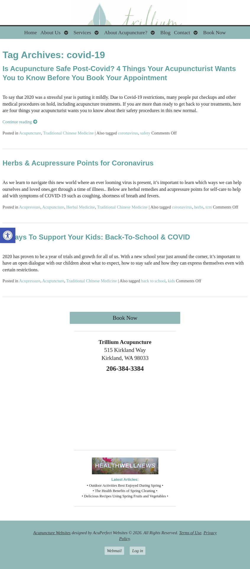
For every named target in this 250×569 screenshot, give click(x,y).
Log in (137, 550)
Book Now (214, 32)
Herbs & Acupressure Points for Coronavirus (77, 163)
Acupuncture (30, 133)
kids (171, 280)
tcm (208, 207)
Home (30, 32)
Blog (165, 32)
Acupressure (29, 207)
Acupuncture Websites (52, 532)
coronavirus (128, 133)
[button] (7, 235)
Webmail (114, 550)
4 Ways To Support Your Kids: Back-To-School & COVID (96, 237)
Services (82, 32)
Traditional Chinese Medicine (68, 133)
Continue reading (19, 121)
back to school (153, 280)
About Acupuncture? (125, 32)
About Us (50, 32)
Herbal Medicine (80, 207)
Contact (182, 32)
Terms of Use (190, 532)
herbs (198, 207)
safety (145, 133)
